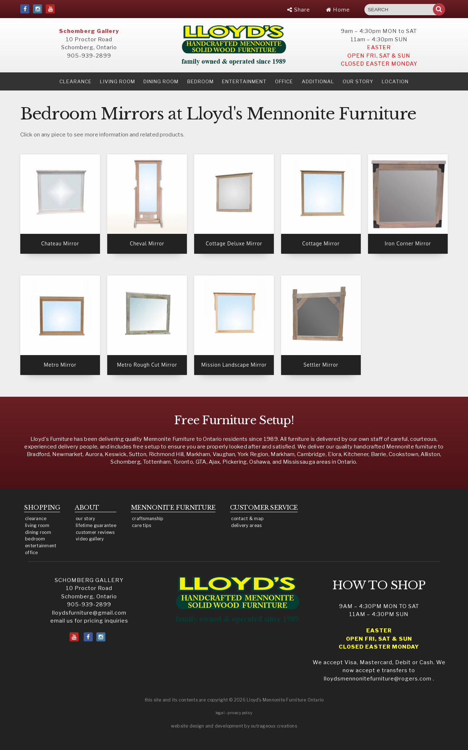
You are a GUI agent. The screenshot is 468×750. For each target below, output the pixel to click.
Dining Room (161, 81)
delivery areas (246, 525)
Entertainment (244, 81)
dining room (38, 532)
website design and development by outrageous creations (234, 726)
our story (358, 81)
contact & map (247, 518)
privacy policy (239, 713)
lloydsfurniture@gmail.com (89, 613)
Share (298, 10)
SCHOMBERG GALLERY (89, 580)
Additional (318, 81)
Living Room (117, 81)
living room (37, 525)
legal (220, 713)
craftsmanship (148, 518)
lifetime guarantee (96, 525)
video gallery (90, 539)
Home (338, 10)
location (395, 81)
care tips (141, 525)
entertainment (41, 545)
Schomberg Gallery (89, 31)
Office (284, 81)
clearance (75, 81)
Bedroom (200, 81)
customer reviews (95, 532)
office (31, 552)
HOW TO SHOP (379, 585)
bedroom (35, 539)
